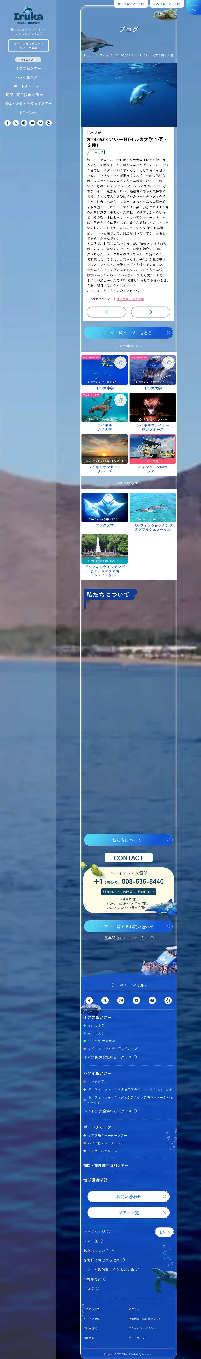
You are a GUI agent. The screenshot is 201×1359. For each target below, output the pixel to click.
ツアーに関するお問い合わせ (127, 926)
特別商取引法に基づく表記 (145, 1319)
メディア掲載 (91, 1319)
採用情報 (88, 1338)
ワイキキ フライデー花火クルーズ (113, 1048)
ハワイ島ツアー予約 (167, 4)
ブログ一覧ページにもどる (127, 333)
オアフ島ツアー (28, 68)
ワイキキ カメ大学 (101, 1040)
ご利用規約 (90, 1328)
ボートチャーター (28, 86)
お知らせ (134, 1309)
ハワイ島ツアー (28, 77)
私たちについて (127, 840)
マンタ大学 (96, 1081)
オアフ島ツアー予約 (131, 4)
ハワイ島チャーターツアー (107, 1143)
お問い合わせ (28, 112)
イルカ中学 (96, 1025)
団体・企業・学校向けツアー (28, 103)
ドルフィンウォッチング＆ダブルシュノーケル (130, 1089)
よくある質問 (91, 1309)
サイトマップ (137, 1338)
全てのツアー (28, 59)
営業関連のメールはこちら (126, 937)
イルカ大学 (96, 152)
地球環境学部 (95, 1180)
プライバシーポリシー (142, 1328)
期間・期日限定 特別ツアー (28, 94)
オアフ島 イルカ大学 (130, 299)
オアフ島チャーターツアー (107, 1135)
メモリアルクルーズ (102, 1150)
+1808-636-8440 (128, 881)
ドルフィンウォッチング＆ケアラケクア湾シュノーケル (130, 1099)
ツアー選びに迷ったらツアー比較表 (28, 45)
